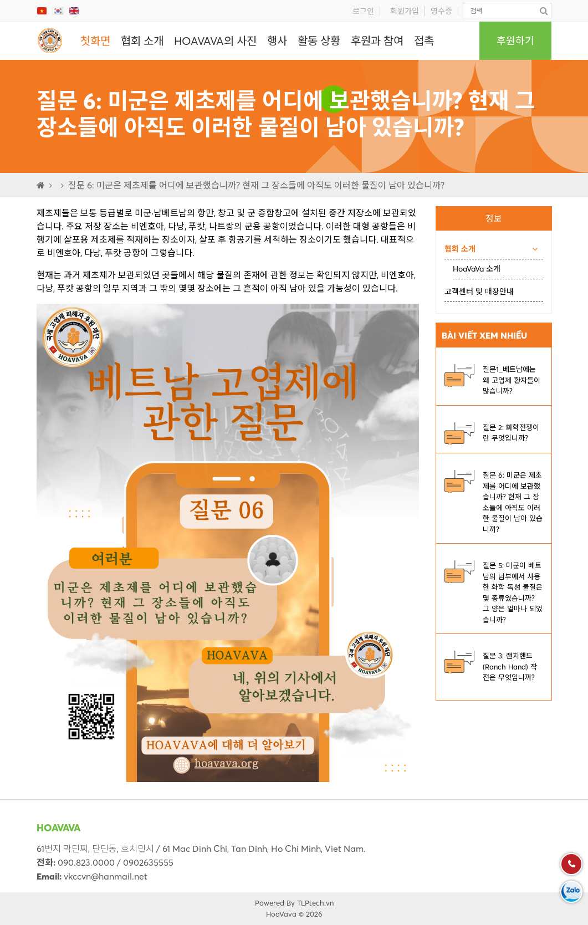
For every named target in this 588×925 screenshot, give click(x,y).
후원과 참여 (377, 41)
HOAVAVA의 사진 (215, 41)
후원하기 (515, 40)
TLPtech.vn (315, 902)
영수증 (441, 11)
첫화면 (95, 41)
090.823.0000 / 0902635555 (115, 862)
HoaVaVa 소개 (476, 269)
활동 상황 (319, 41)
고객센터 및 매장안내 (479, 292)
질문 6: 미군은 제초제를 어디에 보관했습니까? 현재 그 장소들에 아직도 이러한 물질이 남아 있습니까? (256, 185)
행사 (277, 41)
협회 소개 (142, 41)
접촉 (424, 41)
